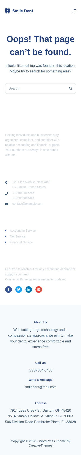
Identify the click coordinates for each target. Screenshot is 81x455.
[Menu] (74, 11)
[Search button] (70, 88)
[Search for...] (35, 88)
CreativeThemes (40, 445)
